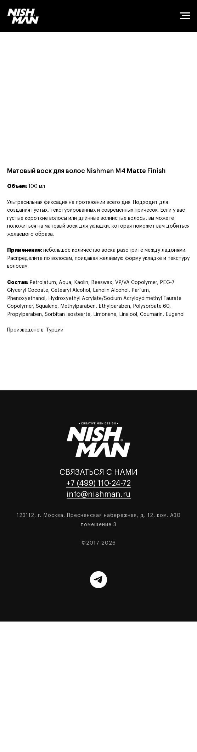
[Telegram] (98, 579)
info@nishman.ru (99, 494)
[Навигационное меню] (185, 16)
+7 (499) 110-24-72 (98, 483)
